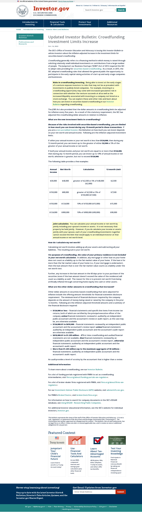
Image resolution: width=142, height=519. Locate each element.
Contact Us (87, 5)
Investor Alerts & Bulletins (26, 37)
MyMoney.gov (39, 507)
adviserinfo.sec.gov (115, 390)
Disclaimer (113, 507)
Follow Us (96, 5)
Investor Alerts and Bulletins (57, 29)
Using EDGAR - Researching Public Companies (81, 403)
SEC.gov (28, 507)
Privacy (68, 507)
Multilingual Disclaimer (71, 509)
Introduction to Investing (29, 23)
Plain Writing (59, 507)
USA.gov (103, 507)
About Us (79, 5)
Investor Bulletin (95, 369)
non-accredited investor (67, 130)
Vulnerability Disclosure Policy (85, 507)
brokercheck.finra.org (87, 395)
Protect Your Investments (84, 23)
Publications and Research (26, 43)
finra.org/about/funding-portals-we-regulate (87, 377)
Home (18, 29)
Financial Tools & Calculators (57, 23)
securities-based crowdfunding (87, 69)
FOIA (49, 507)
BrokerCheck (64, 395)
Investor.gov (63, 410)
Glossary (104, 5)
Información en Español (116, 5)
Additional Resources (112, 23)
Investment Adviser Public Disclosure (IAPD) (74, 390)
